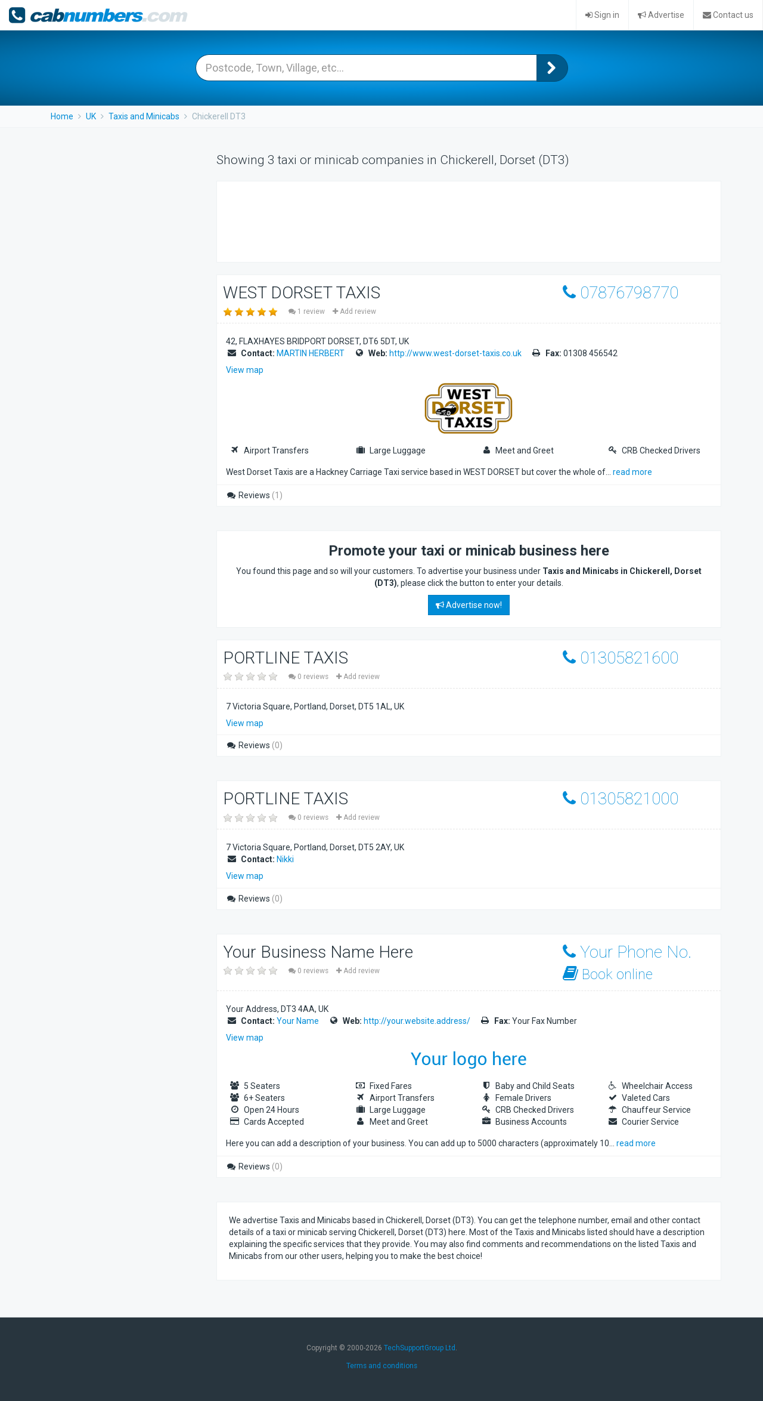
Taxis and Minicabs (143, 116)
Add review (354, 311)
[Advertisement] (446, 220)
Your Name (298, 1021)
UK (91, 116)
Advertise (661, 15)
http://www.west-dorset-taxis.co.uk (455, 353)
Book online (608, 974)
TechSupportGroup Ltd (419, 1348)
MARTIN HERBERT (311, 353)
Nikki (285, 859)
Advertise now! (469, 605)
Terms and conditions (381, 1366)
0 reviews (309, 676)
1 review (308, 311)
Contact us (728, 15)
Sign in (602, 15)
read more (632, 472)
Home (62, 116)
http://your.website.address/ (417, 1021)
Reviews (254, 495)
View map (244, 370)
